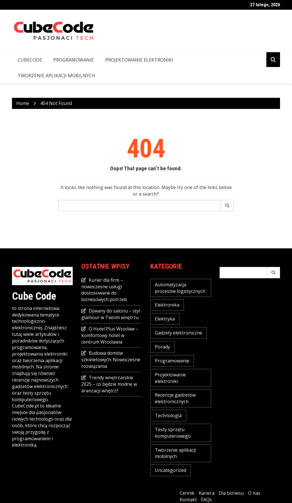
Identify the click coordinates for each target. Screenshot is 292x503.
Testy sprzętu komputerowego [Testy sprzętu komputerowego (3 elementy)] (173, 432)
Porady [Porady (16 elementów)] (162, 347)
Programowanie (73, 60)
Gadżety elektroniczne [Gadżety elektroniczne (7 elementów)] (178, 333)
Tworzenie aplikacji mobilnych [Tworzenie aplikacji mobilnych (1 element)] (175, 453)
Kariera (206, 493)
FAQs (206, 499)
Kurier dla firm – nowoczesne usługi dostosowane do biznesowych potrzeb (104, 290)
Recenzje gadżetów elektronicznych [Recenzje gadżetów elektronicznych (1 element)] (175, 398)
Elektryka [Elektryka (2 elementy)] (165, 319)
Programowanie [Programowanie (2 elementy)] (172, 361)
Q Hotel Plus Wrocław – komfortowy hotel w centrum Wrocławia (109, 335)
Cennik (187, 493)
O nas (254, 493)
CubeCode (30, 60)
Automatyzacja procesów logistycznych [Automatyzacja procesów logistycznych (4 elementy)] (180, 287)
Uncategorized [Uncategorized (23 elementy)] (170, 470)
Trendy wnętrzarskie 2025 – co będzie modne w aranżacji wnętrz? (109, 384)
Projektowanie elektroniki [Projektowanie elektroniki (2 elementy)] (170, 378)
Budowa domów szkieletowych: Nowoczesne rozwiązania (110, 359)
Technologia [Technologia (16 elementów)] (168, 415)
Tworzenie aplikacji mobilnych (56, 75)
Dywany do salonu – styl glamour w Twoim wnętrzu (110, 314)
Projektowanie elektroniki (139, 60)
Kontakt (188, 499)
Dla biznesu (231, 493)
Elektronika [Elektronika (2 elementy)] (167, 305)
